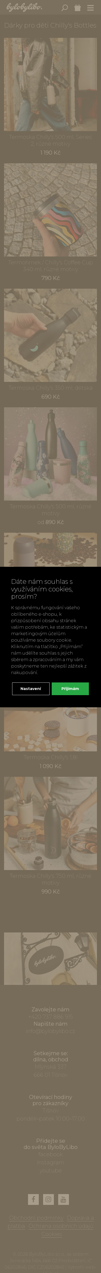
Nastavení (30, 688)
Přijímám (70, 688)
